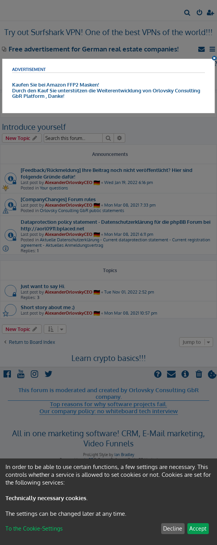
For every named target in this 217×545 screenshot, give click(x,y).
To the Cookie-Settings (34, 528)
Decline (172, 528)
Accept (197, 528)
